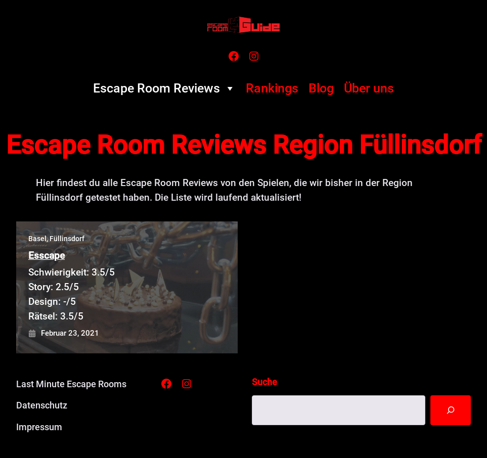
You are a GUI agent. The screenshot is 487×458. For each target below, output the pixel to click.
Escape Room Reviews (164, 88)
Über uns (369, 88)
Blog (321, 88)
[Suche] (450, 410)
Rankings (272, 88)
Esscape (46, 255)
